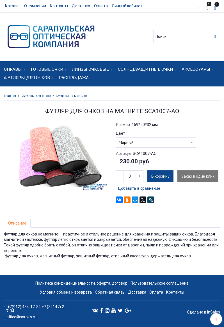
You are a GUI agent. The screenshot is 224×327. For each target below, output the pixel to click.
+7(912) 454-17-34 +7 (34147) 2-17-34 (34, 309)
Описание (17, 223)
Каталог (12, 6)
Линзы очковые (90, 69)
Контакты (59, 6)
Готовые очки (47, 69)
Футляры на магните (71, 96)
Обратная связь (110, 292)
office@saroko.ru (21, 317)
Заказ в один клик (197, 176)
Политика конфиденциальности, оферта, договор (81, 283)
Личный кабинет (127, 6)
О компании (35, 6)
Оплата (101, 6)
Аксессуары (196, 69)
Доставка (81, 6)
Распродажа (74, 77)
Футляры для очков (27, 77)
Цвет (120, 133)
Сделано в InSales (203, 312)
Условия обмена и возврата (66, 292)
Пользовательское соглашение (160, 283)
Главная (10, 96)
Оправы (13, 69)
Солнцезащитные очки (145, 69)
